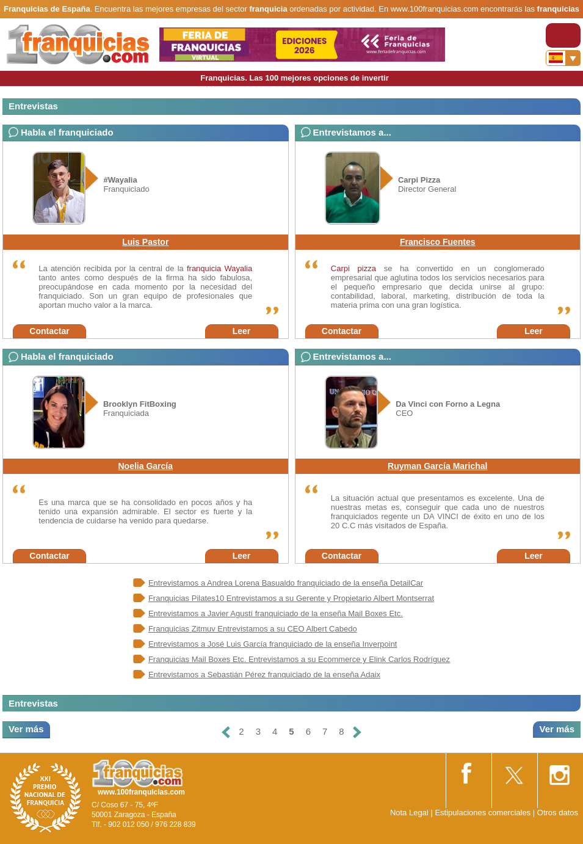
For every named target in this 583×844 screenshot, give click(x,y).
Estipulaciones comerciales (483, 812)
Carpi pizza (353, 268)
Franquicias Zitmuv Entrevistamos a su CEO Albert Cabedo (252, 628)
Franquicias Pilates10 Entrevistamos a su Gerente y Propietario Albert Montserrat (291, 598)
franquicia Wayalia (219, 268)
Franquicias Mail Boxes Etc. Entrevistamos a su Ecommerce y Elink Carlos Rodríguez (299, 659)
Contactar (49, 331)
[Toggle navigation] (563, 35)
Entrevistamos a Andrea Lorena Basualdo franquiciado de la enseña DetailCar (285, 583)
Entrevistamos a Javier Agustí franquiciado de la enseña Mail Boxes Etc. (275, 613)
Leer (242, 331)
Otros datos (557, 812)
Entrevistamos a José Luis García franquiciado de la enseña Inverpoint (272, 644)
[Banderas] (563, 58)
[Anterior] (226, 732)
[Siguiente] (357, 732)
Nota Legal (409, 812)
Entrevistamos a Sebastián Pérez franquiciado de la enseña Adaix (264, 674)
